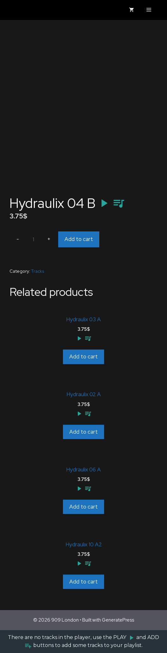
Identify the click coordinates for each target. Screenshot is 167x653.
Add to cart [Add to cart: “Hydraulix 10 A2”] (83, 581)
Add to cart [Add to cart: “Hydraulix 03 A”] (83, 356)
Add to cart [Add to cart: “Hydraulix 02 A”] (83, 431)
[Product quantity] (33, 239)
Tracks (37, 271)
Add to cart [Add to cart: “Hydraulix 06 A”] (83, 506)
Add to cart (79, 239)
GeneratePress (118, 620)
